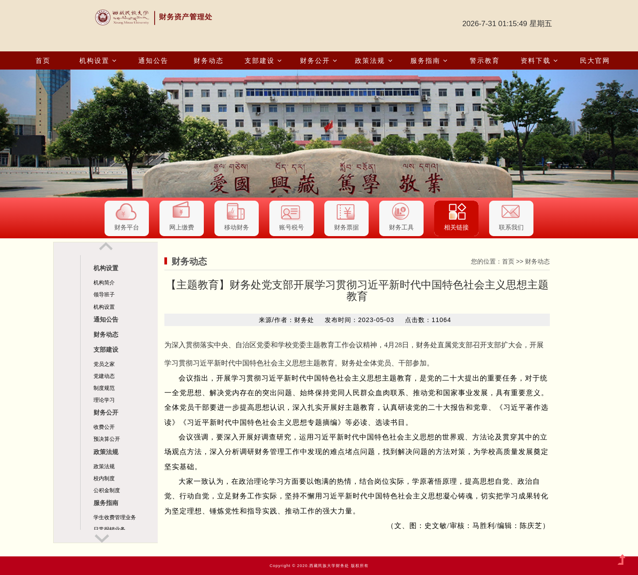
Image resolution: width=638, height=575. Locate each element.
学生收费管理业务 (114, 517)
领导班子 (104, 294)
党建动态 (104, 376)
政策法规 (374, 60)
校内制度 (104, 478)
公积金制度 (106, 490)
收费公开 (104, 427)
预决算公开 (106, 439)
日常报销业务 (109, 529)
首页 (43, 60)
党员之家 (104, 364)
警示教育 (485, 60)
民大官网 (595, 60)
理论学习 (104, 400)
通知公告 (153, 60)
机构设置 (98, 60)
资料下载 (540, 60)
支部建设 (264, 60)
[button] (48, 134)
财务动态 (209, 60)
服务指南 (429, 60)
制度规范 (104, 388)
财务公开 (319, 60)
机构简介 (104, 283)
